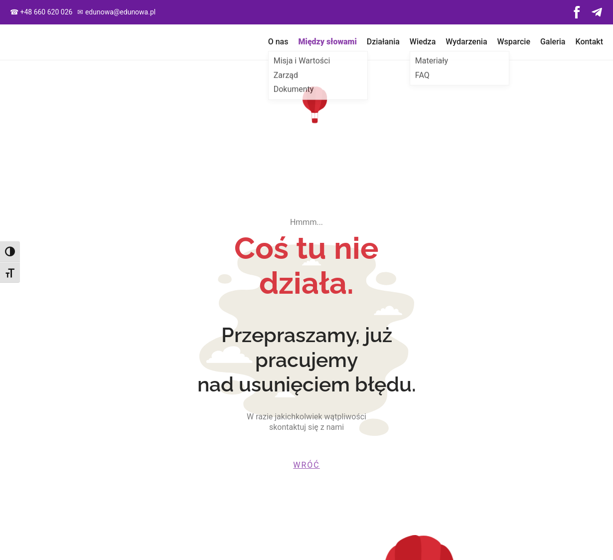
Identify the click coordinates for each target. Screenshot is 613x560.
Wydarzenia (466, 41)
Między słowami (327, 41)
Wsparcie (513, 41)
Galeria (553, 41)
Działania (383, 41)
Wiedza (423, 41)
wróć (306, 465)
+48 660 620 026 (46, 12)
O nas (278, 41)
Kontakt (589, 41)
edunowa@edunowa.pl (120, 12)
